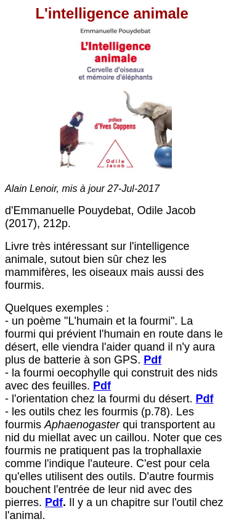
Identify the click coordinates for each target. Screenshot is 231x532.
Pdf (102, 386)
